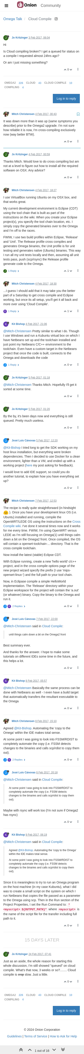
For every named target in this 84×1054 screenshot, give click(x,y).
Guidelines (14, 1036)
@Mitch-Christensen (17, 331)
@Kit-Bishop (12, 447)
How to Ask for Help (63, 1036)
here (29, 465)
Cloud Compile (52, 626)
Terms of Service (35, 1036)
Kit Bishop (18, 324)
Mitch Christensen (23, 114)
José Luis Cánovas (24, 440)
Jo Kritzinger (20, 37)
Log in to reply (66, 98)
